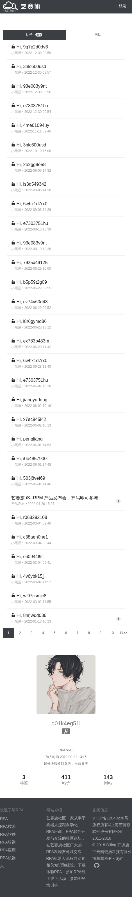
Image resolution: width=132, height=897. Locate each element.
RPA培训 (8, 842)
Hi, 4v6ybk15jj (30, 576)
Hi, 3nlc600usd (31, 66)
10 (112, 633)
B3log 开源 (115, 845)
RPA (4, 818)
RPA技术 (8, 826)
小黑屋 (16, 53)
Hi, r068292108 (31, 517)
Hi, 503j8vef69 (30, 478)
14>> (123, 633)
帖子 (34, 35)
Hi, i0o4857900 (31, 458)
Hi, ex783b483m (32, 341)
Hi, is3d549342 (31, 184)
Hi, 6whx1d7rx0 (31, 203)
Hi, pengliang (29, 439)
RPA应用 (8, 850)
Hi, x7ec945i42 (31, 419)
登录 (122, 6)
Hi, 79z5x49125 (31, 262)
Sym (120, 858)
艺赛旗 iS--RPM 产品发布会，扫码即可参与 (54, 497)
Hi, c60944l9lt (30, 556)
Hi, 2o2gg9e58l (31, 164)
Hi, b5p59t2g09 (31, 282)
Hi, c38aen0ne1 (32, 537)
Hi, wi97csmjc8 (31, 595)
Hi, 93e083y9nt (31, 86)
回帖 (97, 35)
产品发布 (18, 504)
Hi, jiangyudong (31, 399)
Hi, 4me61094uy (32, 125)
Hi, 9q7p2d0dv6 (32, 47)
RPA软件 (8, 834)
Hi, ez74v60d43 (31, 301)
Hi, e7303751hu (32, 105)
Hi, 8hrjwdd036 (31, 615)
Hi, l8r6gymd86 (31, 321)
